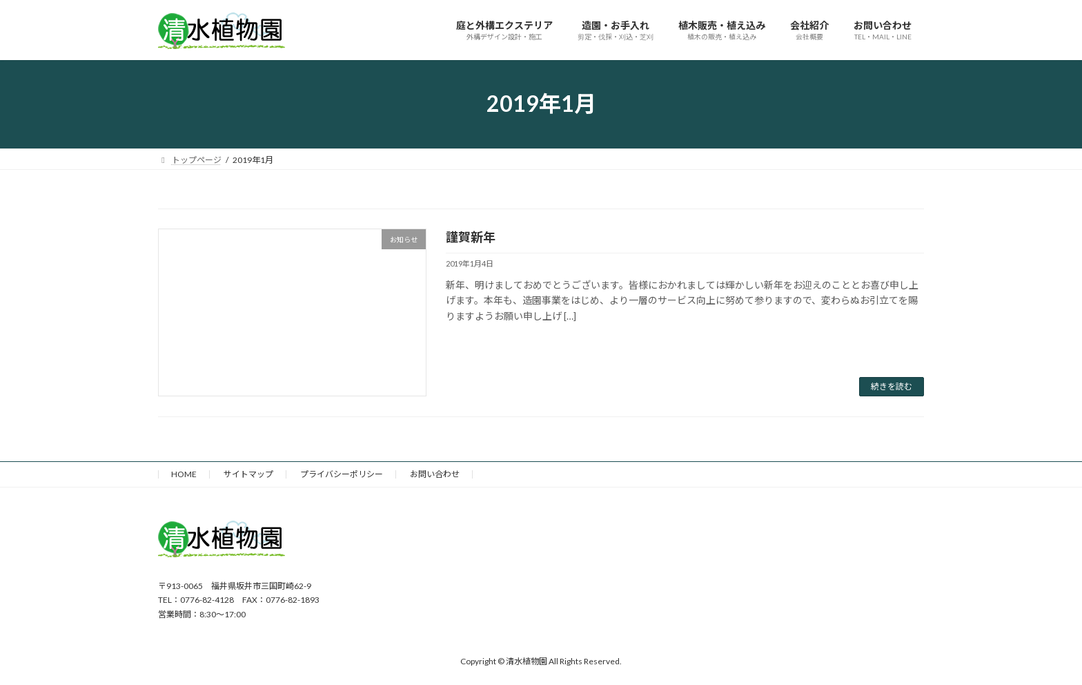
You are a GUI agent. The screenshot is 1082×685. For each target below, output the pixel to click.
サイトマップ (248, 474)
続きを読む (891, 386)
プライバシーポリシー (341, 474)
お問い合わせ (435, 474)
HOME (184, 474)
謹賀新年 (470, 236)
